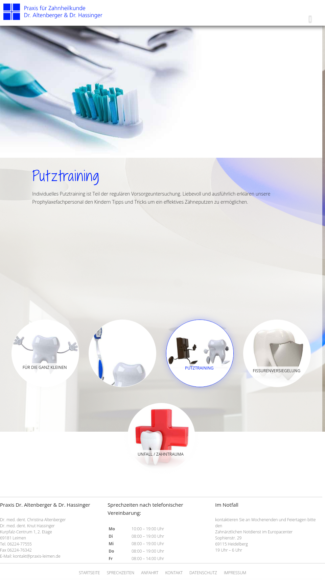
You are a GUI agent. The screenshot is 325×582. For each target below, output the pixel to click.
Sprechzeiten (121, 573)
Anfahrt (149, 573)
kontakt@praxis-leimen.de (37, 556)
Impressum (235, 573)
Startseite (89, 573)
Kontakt (174, 573)
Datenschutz (203, 573)
